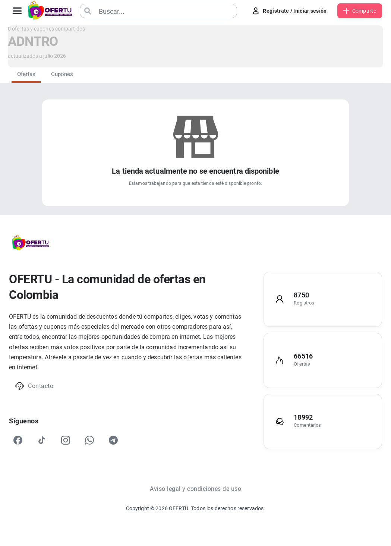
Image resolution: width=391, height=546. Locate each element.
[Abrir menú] (17, 11)
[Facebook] (18, 440)
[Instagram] (66, 440)
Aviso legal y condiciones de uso (195, 488)
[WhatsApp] (89, 440)
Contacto (34, 386)
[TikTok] (42, 440)
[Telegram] (113, 440)
